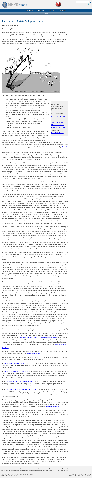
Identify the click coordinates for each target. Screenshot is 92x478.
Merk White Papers (57, 133)
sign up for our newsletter (49, 337)
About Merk (62, 10)
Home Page (4, 474)
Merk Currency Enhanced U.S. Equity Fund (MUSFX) (22, 389)
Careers (8, 475)
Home (3, 17)
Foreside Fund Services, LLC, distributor (58, 470)
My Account (65, 2)
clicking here (23, 470)
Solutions (40, 10)
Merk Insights (23, 17)
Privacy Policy (87, 475)
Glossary (46, 13)
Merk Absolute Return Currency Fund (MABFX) (20, 381)
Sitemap (89, 474)
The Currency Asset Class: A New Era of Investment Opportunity (58, 125)
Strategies (29, 10)
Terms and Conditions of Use (75, 475)
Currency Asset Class (20, 474)
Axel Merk (5, 348)
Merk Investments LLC (80, 474)
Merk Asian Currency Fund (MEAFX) (16, 371)
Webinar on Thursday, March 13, (28, 337)
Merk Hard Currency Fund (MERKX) (16, 363)
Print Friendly (65, 17)
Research (51, 10)
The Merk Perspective (12, 17)
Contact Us (14, 475)
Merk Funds (11, 474)
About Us (3, 475)
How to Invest (72, 2)
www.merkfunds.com (61, 344)
